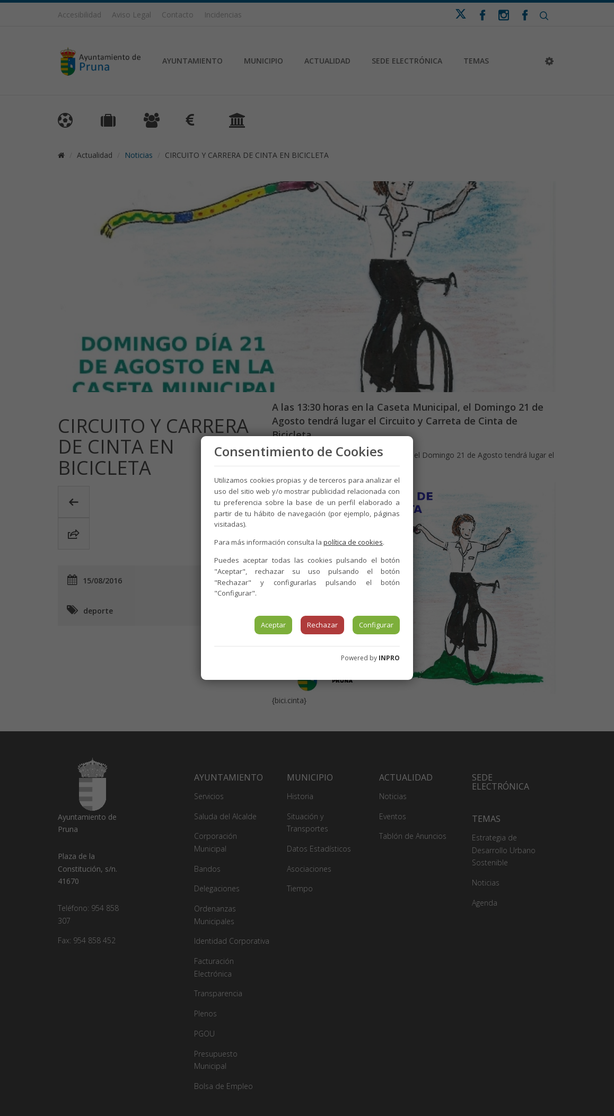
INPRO (389, 657)
